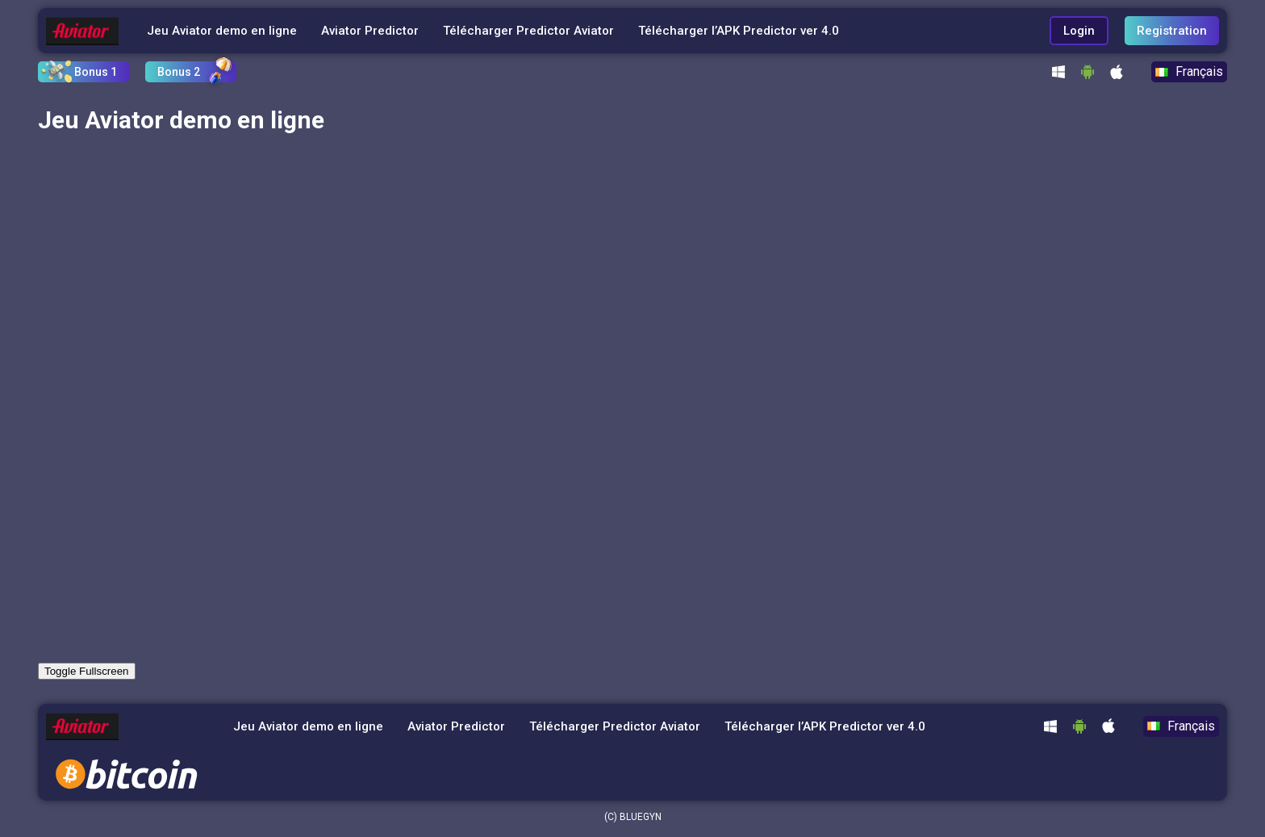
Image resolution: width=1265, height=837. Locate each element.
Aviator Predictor (370, 30)
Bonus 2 (178, 71)
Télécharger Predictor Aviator (528, 30)
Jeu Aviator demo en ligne (222, 30)
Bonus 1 (95, 71)
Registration (1172, 30)
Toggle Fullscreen (86, 671)
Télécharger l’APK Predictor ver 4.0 (738, 30)
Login (1079, 30)
